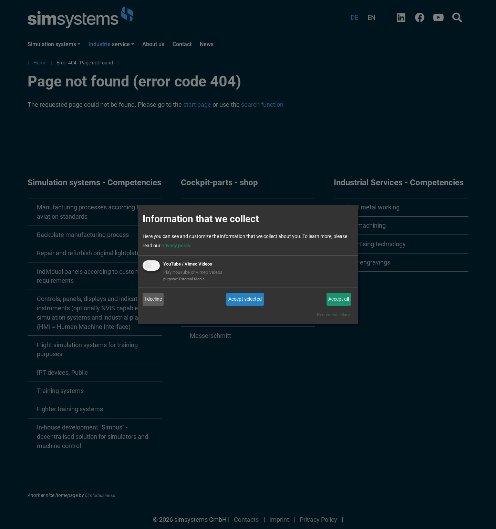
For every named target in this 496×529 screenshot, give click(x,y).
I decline (153, 299)
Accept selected (245, 299)
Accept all (338, 299)
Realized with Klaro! (334, 314)
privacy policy (176, 245)
